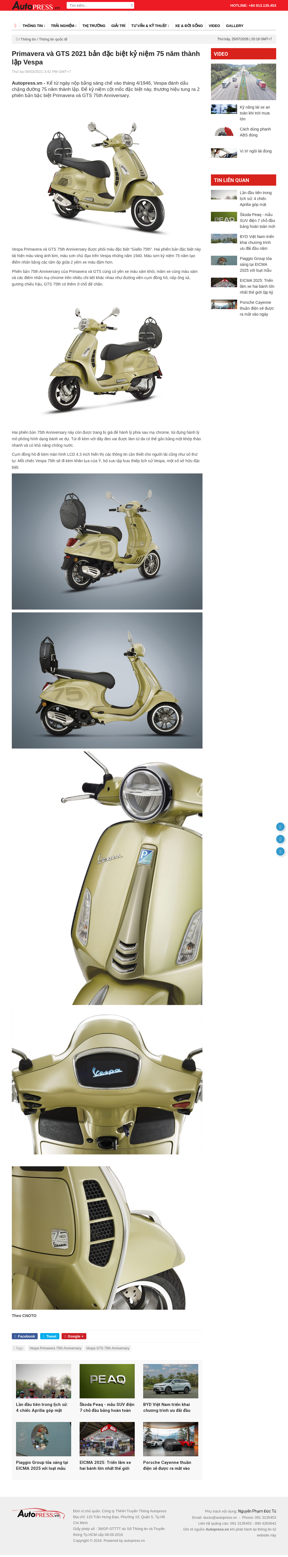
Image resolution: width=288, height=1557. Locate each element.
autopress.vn (134, 1543)
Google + (74, 1336)
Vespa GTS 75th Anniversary (107, 1348)
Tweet (50, 1336)
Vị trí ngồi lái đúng (256, 151)
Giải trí (118, 26)
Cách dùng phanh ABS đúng (255, 132)
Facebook (25, 1336)
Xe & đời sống (189, 26)
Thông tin (34, 26)
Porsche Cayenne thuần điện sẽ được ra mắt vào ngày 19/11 (167, 1468)
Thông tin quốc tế (53, 39)
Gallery (235, 26)
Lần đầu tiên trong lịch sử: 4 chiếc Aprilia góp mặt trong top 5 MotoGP (42, 1409)
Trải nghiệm (63, 26)
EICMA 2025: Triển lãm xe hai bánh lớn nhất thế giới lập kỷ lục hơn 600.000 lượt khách (106, 1468)
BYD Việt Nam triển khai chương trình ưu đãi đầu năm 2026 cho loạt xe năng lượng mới (170, 1409)
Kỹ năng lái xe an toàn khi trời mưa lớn (255, 113)
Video (214, 26)
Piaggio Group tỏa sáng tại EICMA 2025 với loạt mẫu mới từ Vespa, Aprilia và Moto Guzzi (42, 1468)
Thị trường (93, 26)
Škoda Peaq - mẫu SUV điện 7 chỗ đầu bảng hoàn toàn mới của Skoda (107, 1409)
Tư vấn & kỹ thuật (150, 26)
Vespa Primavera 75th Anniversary (55, 1348)
